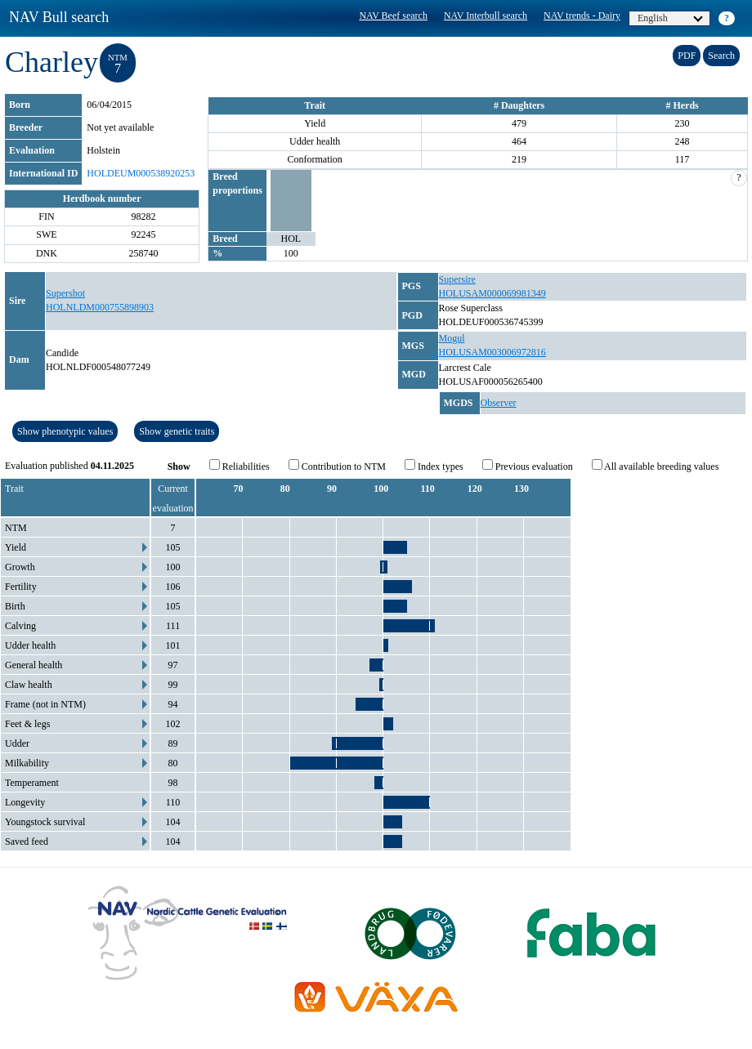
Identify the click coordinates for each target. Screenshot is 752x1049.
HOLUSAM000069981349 (492, 293)
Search (721, 55)
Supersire (457, 279)
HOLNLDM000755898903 (100, 307)
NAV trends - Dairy (582, 15)
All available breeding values (655, 465)
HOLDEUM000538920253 (141, 173)
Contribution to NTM (337, 465)
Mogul (452, 338)
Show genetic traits (176, 431)
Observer (499, 402)
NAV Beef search (393, 15)
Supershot (65, 293)
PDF (687, 55)
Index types (434, 465)
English (670, 18)
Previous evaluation (527, 465)
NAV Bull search (59, 17)
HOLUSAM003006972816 (492, 352)
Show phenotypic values (65, 431)
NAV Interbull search (485, 15)
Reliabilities (239, 465)
